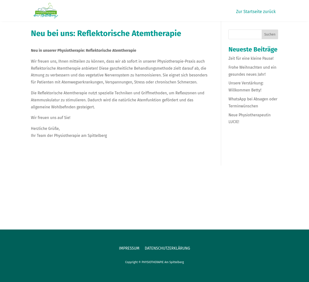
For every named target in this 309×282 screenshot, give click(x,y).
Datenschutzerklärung (167, 249)
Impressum (129, 249)
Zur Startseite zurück (256, 12)
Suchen (270, 34)
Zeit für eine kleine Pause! (251, 58)
